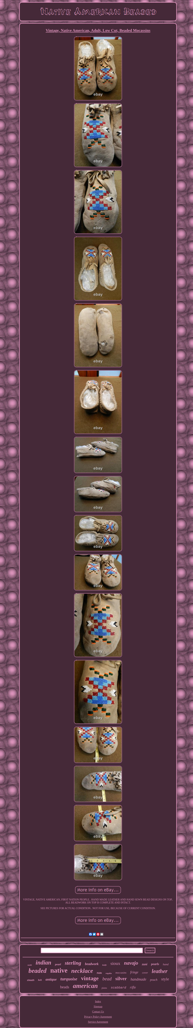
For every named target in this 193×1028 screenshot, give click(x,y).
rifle (133, 987)
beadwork (92, 964)
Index (98, 1001)
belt (40, 979)
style (165, 979)
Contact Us (98, 1011)
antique (51, 979)
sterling (73, 963)
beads (64, 987)
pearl (58, 964)
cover (145, 972)
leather (160, 971)
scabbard (118, 987)
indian (43, 962)
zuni (144, 964)
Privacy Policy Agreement (98, 1016)
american (85, 985)
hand (165, 964)
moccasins (120, 972)
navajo (131, 963)
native (58, 970)
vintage (90, 978)
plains (104, 988)
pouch (153, 979)
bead (107, 978)
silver (121, 978)
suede (30, 965)
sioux (115, 963)
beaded (37, 970)
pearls (155, 964)
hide (99, 972)
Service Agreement (98, 1021)
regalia (109, 973)
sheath (30, 980)
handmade (138, 979)
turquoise (69, 979)
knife (104, 965)
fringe (134, 972)
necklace (82, 970)
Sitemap (98, 1006)
